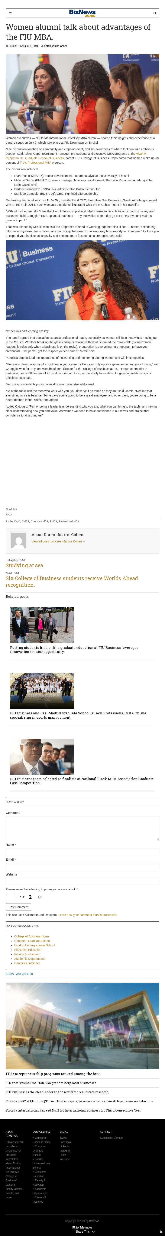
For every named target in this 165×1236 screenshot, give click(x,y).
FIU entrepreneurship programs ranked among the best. (53, 1073)
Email (10, 859)
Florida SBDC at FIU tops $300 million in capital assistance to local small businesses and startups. (79, 1101)
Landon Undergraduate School (34, 945)
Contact (118, 1137)
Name (10, 844)
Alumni (13, 45)
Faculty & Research (27, 954)
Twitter (63, 1137)
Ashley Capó (13, 521)
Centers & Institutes (27, 963)
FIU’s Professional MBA (35, 162)
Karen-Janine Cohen (55, 45)
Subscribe (105, 1137)
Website (11, 874)
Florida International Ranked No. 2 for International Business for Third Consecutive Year (73, 1110)
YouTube (65, 1159)
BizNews (94, 1221)
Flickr (63, 1154)
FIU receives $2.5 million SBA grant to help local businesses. (51, 1083)
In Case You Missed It (19, 974)
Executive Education (27, 949)
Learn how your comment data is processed (87, 915)
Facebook (65, 1142)
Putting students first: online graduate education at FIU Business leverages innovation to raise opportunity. (74, 649)
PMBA (53, 521)
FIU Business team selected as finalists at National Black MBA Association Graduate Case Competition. (82, 781)
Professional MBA (69, 521)
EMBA (25, 521)
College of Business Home (31, 936)
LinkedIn (64, 1146)
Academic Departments (29, 958)
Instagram (65, 1150)
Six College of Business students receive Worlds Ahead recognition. (72, 581)
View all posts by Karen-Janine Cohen (59, 541)
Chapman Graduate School (32, 941)
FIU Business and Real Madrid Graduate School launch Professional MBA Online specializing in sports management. (78, 715)
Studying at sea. (25, 565)
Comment (13, 812)
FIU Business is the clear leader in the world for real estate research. (57, 1092)
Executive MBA (39, 521)
